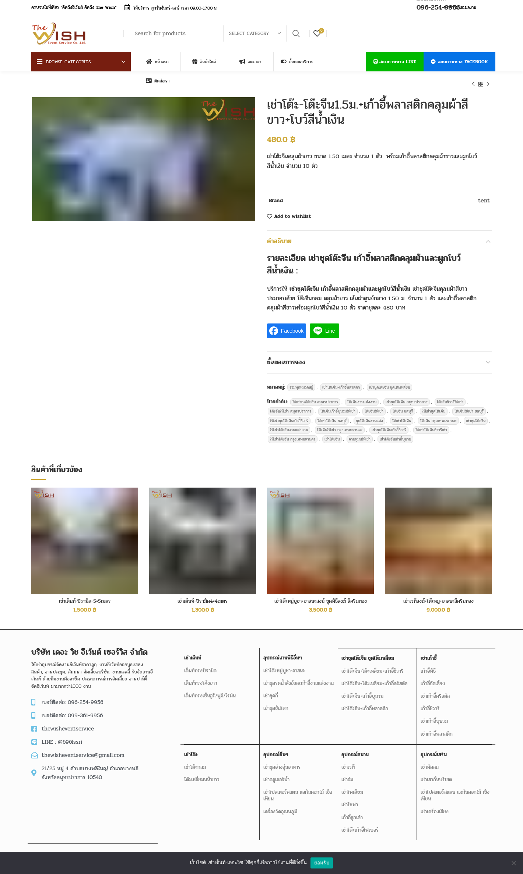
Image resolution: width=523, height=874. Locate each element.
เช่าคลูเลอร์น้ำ (276, 774)
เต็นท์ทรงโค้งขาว (200, 679)
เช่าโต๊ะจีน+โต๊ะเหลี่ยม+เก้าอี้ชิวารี (372, 666)
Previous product (473, 84)
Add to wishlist (292, 216)
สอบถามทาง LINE (395, 62)
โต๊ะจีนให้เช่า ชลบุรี (469, 407)
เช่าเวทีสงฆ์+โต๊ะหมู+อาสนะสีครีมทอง (438, 597)
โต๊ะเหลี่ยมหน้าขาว (202, 774)
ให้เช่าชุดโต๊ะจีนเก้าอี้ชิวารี (289, 417)
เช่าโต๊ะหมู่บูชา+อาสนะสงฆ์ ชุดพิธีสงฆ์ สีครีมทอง (320, 597)
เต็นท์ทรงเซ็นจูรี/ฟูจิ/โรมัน (210, 692)
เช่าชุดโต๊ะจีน (475, 417)
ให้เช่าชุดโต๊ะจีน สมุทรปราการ (315, 398)
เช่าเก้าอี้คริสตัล (434, 692)
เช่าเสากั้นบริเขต (436, 774)
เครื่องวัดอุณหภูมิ (280, 806)
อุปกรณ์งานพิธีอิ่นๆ (282, 654)
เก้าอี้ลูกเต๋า (352, 812)
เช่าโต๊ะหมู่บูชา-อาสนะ (284, 666)
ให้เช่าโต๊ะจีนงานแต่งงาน (289, 426)
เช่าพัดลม (429, 762)
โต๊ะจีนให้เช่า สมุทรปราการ (290, 407)
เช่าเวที (348, 762)
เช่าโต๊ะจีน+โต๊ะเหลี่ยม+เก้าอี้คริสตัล (374, 679)
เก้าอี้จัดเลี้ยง (432, 679)
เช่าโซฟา (349, 799)
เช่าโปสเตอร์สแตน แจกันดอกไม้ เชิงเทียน (297, 790)
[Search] (217, 33)
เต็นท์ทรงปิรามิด (200, 666)
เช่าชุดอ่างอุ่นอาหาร (281, 762)
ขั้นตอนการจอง (282, 359)
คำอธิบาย (276, 240)
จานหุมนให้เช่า (360, 435)
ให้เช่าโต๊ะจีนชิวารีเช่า (431, 426)
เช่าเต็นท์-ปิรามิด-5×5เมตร (85, 597)
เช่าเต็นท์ (192, 654)
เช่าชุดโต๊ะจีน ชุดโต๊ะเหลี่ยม (389, 383)
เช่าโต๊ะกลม (195, 762)
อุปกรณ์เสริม (433, 749)
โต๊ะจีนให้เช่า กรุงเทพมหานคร (339, 426)
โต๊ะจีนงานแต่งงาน (361, 398)
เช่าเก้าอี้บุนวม (433, 717)
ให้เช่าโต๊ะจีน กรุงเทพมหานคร (292, 435)
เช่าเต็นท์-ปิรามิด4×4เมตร (203, 597)
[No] (513, 863)
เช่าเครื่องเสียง (434, 806)
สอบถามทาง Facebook (459, 62)
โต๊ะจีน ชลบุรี (403, 407)
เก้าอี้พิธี (427, 666)
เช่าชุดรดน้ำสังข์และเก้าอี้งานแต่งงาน (298, 679)
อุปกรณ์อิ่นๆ (275, 749)
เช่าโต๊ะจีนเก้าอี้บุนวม (395, 435)
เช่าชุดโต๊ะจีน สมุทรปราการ (407, 398)
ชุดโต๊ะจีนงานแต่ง (369, 417)
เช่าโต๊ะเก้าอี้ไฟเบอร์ (360, 825)
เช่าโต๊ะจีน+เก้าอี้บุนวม (362, 692)
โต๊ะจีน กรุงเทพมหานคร (438, 417)
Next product (488, 84)
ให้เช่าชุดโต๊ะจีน (433, 407)
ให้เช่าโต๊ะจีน (401, 417)
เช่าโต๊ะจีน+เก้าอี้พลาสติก (341, 383)
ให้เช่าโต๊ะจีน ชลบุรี (332, 417)
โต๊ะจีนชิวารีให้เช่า (450, 398)
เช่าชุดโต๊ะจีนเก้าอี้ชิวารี (389, 426)
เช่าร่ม (347, 774)
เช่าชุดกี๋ (270, 692)
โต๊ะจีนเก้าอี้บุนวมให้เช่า (337, 407)
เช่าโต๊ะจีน (332, 435)
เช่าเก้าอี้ (428, 654)
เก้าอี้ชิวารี (429, 704)
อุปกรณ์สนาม (355, 749)
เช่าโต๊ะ (191, 749)
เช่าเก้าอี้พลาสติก (436, 729)
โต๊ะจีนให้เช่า (374, 407)
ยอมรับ (321, 863)
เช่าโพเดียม (352, 787)
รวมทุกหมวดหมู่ (301, 383)
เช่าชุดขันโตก (275, 704)
